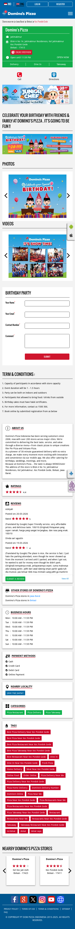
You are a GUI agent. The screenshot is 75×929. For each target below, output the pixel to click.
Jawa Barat (20, 21)
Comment (9, 336)
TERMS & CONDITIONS (48, 909)
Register (60, 4)
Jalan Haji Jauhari (15, 693)
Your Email (10, 313)
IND (7, 4)
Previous (7, 196)
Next (68, 196)
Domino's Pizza (20, 859)
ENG (20, 4)
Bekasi (29, 21)
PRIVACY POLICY (11, 909)
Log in (37, 4)
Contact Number (12, 324)
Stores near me (8, 21)
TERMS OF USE (28, 909)
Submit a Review (15, 579)
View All (65, 578)
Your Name (10, 302)
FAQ (6, 912)
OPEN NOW (63, 57)
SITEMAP (66, 909)
